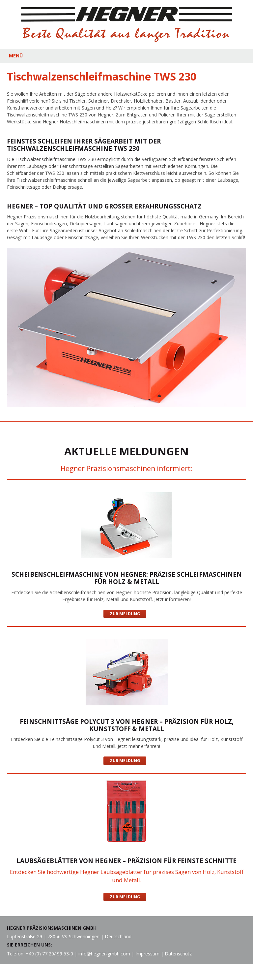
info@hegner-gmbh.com (104, 953)
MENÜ (16, 55)
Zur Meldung (125, 614)
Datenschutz (178, 953)
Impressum (147, 953)
